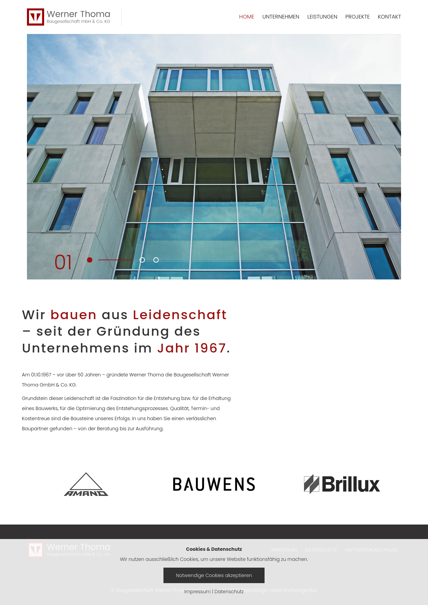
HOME (246, 17)
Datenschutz (229, 591)
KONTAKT (389, 17)
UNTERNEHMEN (280, 17)
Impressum (197, 591)
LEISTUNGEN (322, 17)
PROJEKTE (357, 17)
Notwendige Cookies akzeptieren (214, 575)
